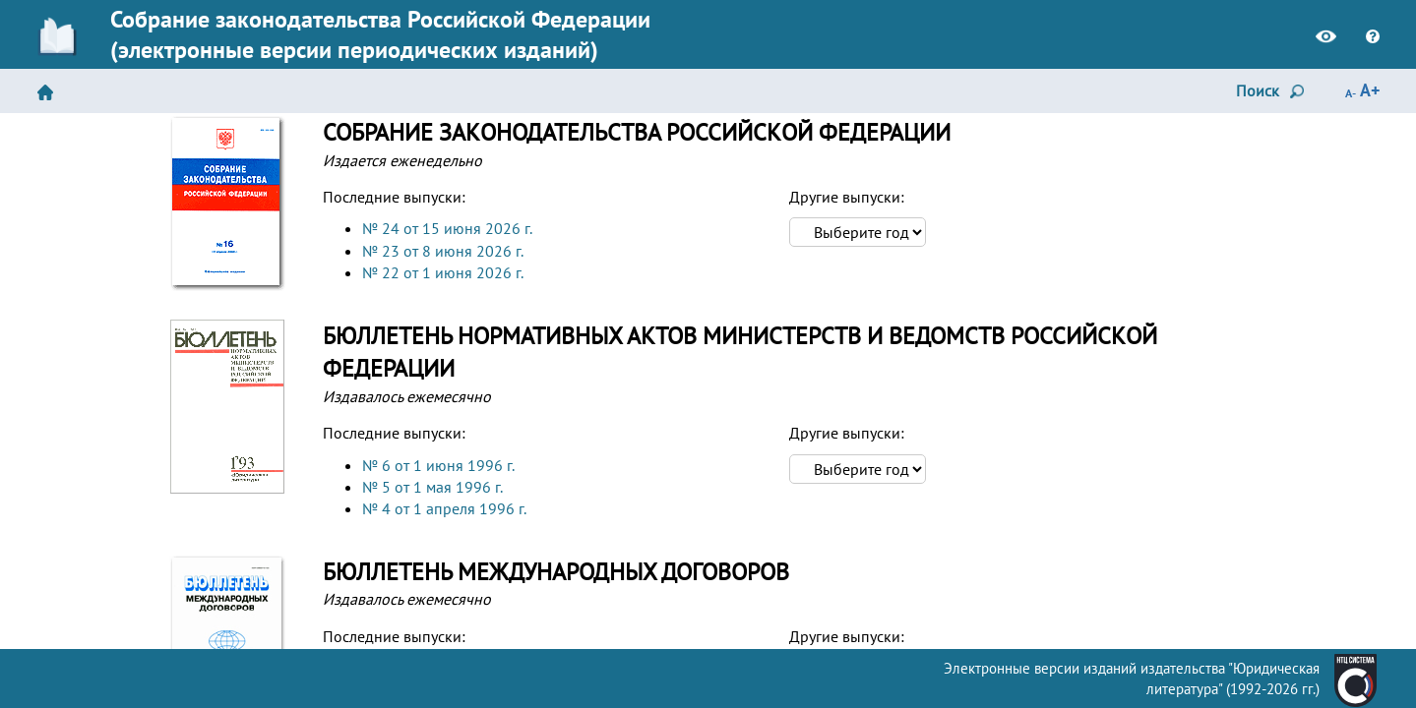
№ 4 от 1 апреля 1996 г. (444, 508)
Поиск (1273, 92)
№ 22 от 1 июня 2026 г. (442, 272)
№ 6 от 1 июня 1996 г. (438, 465)
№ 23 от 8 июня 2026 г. (442, 251)
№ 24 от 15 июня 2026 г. (447, 228)
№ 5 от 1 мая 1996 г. (432, 487)
